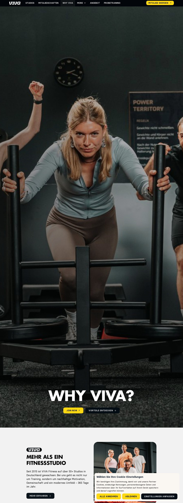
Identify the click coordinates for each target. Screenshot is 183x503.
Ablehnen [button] (131, 496)
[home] (14, 3)
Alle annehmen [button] (109, 496)
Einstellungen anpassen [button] (159, 496)
